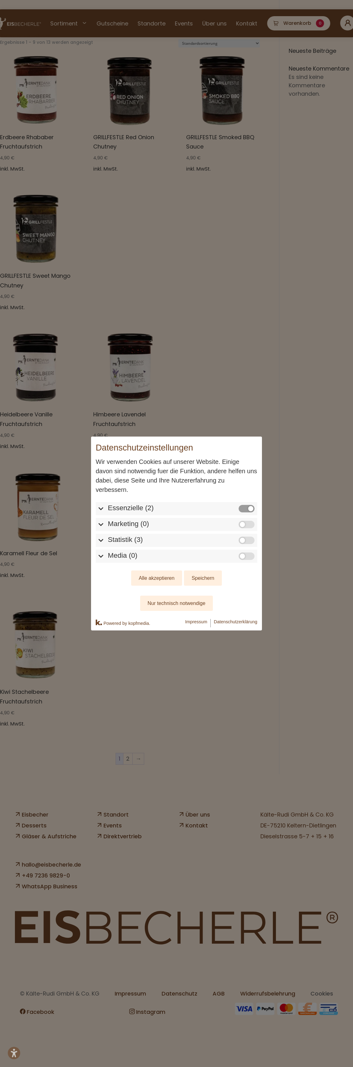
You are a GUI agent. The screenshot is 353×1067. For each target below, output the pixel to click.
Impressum (196, 579)
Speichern (203, 536)
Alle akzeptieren (156, 536)
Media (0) (122, 513)
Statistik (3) (125, 497)
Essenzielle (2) (131, 466)
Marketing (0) (128, 482)
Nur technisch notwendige (176, 561)
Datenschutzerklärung (235, 579)
